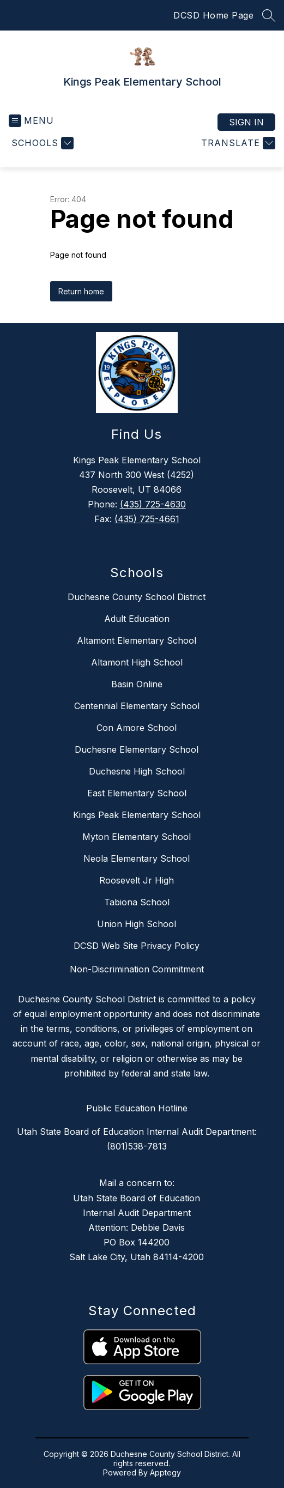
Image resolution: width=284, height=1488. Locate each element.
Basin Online (136, 684)
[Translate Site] (236, 143)
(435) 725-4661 (146, 518)
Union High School (136, 923)
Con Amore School (136, 727)
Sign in (246, 122)
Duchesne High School (137, 771)
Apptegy (165, 1472)
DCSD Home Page (213, 15)
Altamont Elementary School (136, 640)
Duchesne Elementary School (136, 749)
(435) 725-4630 (153, 504)
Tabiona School (137, 902)
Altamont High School (137, 662)
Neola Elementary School (136, 858)
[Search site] (268, 15)
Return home (81, 291)
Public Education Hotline (137, 1108)
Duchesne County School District (137, 596)
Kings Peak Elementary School (137, 814)
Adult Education (137, 618)
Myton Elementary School (136, 836)
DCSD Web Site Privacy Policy (137, 945)
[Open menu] (31, 121)
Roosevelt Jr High (136, 880)
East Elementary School (136, 793)
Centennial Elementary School (137, 705)
